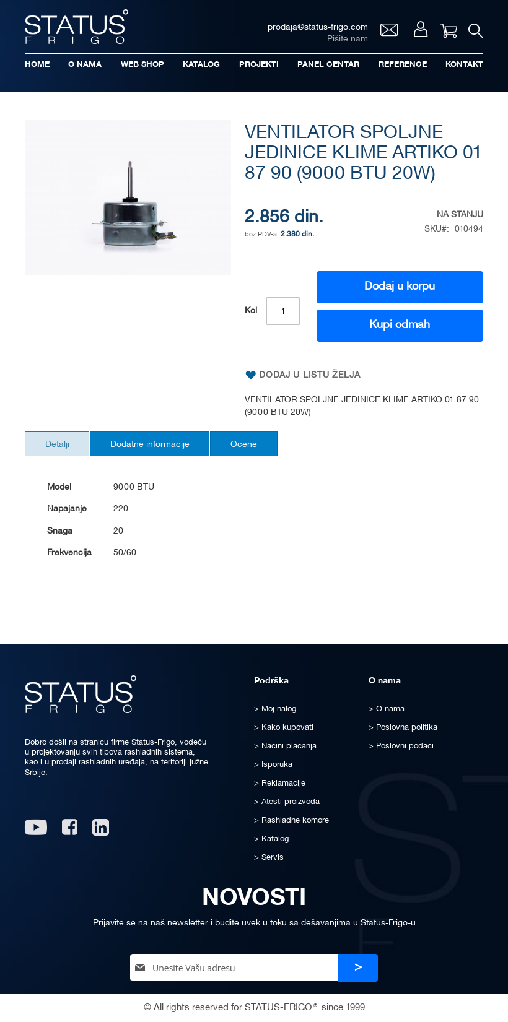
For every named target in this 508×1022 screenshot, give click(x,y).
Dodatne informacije (156, 446)
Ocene (254, 446)
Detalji (59, 446)
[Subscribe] (358, 968)
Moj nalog (419, 31)
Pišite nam (345, 41)
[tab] (59, 445)
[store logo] (77, 27)
